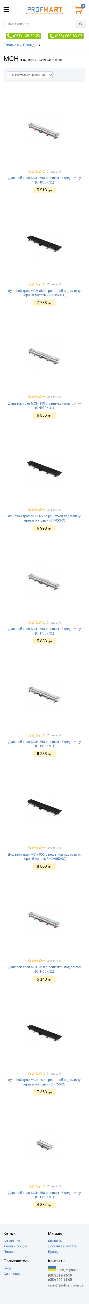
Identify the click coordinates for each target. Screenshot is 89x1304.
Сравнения (12, 1274)
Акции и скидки (15, 1246)
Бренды (30, 45)
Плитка (9, 1252)
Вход (7, 1268)
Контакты (55, 1241)
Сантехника (13, 1241)
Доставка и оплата (62, 1246)
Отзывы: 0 (54, 171)
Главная (11, 45)
